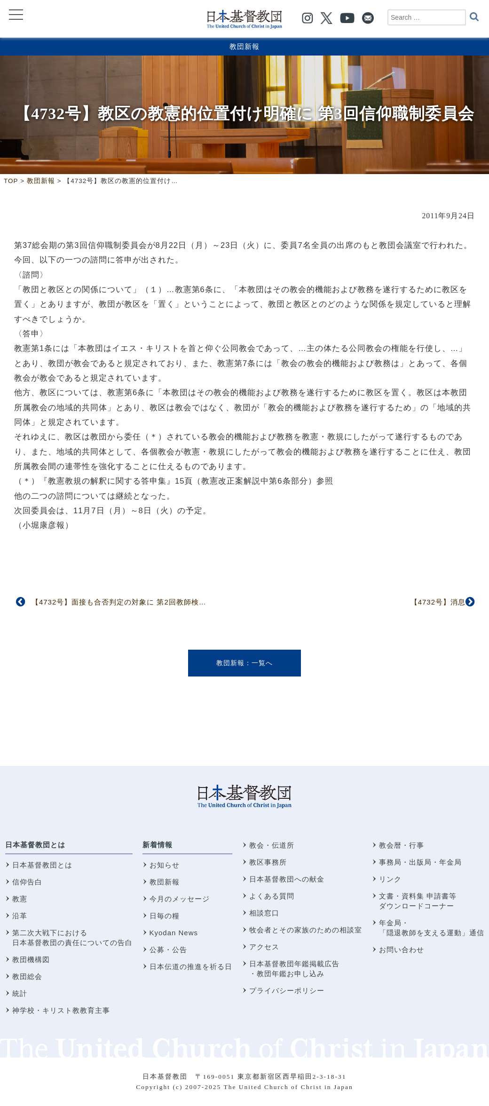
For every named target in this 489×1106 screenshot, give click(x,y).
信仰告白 (27, 882)
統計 (19, 993)
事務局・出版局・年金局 (420, 862)
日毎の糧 (165, 916)
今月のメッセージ (180, 899)
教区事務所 (268, 862)
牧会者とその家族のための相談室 (305, 930)
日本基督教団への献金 (286, 879)
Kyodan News (174, 933)
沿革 (19, 916)
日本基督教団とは (35, 845)
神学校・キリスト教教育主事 (61, 1010)
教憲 (19, 899)
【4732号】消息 (437, 602)
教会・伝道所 (271, 845)
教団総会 (27, 976)
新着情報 (157, 845)
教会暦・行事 (401, 845)
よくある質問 (271, 896)
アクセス (264, 947)
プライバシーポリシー (286, 991)
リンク (390, 879)
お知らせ (165, 865)
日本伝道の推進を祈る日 (191, 967)
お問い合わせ (401, 950)
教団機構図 (31, 959)
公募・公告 (168, 950)
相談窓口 (264, 913)
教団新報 (244, 46)
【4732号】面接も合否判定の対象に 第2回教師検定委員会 (130, 602)
